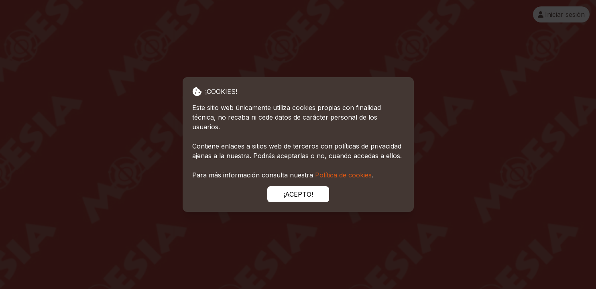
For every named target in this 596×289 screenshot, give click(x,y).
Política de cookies (343, 175)
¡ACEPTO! (298, 194)
